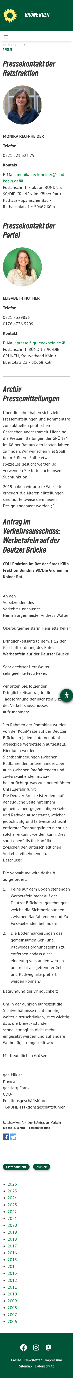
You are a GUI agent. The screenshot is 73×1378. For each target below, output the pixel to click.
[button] (6, 1137)
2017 (12, 1246)
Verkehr (56, 1122)
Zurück (41, 1167)
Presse (7, 49)
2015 (12, 1259)
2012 (12, 1280)
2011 (12, 1287)
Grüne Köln (37, 15)
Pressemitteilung (38, 1128)
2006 (12, 1321)
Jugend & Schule (14, 1128)
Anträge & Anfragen (35, 1122)
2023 (12, 1204)
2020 (12, 1225)
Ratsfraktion (13, 45)
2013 (12, 1273)
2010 (12, 1294)
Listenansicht (16, 1167)
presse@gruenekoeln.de (39, 343)
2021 (12, 1218)
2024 (12, 1197)
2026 (12, 1184)
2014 (12, 1266)
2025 (12, 1191)
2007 (12, 1314)
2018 (12, 1239)
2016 (12, 1252)
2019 (12, 1232)
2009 (12, 1300)
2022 (12, 1211)
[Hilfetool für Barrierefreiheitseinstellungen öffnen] (66, 695)
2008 (12, 1307)
